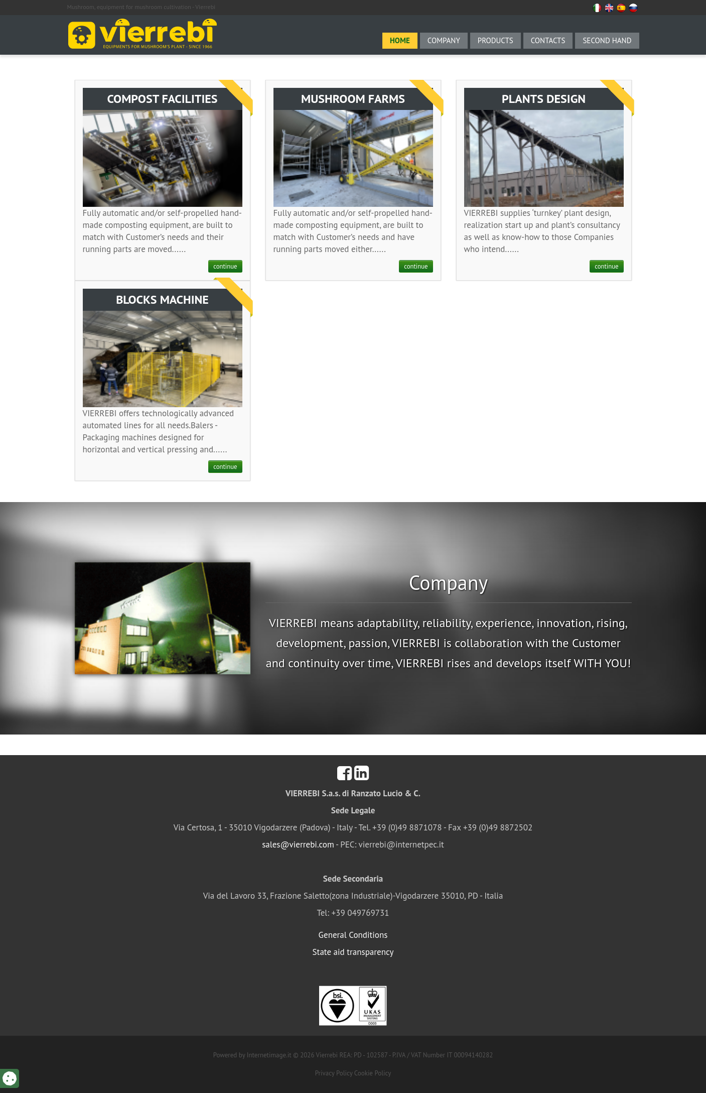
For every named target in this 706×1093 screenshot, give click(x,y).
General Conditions (353, 934)
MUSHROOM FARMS (353, 98)
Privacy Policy (334, 1073)
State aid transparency (353, 951)
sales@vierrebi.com (298, 844)
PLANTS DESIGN (544, 98)
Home (400, 40)
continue (225, 266)
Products (495, 40)
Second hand (607, 40)
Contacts (548, 40)
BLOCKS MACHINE (162, 299)
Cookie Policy (372, 1073)
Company (444, 40)
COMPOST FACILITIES (162, 98)
